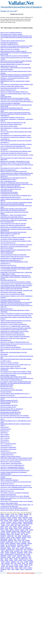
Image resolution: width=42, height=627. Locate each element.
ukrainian (7, 568)
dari (16, 525)
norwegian (16, 551)
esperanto (20, 526)
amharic (2, 516)
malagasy (13, 546)
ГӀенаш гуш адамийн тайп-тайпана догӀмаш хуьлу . (14, 91)
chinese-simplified (27, 522)
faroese (2, 528)
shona (1, 560)
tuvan (25, 566)
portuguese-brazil (9, 554)
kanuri (29, 537)
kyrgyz (16, 542)
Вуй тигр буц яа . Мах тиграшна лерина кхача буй (14, 508)
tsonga (30, 564)
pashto (25, 552)
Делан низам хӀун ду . (6, 445)
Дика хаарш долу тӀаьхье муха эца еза (10, 189)
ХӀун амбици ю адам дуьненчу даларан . (11, 34)
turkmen (21, 566)
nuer (21, 551)
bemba (15, 519)
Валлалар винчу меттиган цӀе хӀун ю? (10, 412)
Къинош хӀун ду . (5, 441)
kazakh (10, 539)
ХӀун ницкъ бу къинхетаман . (8, 447)
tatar (15, 563)
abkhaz (2, 514)
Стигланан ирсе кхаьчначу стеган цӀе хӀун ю (12, 117)
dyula (10, 526)
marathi (22, 548)
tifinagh (3, 564)
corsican (8, 523)
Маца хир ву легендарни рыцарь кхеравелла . (12, 468)
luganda (2, 545)
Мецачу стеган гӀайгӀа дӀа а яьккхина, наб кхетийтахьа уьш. (16, 313)
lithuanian (23, 543)
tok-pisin (16, 564)
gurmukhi (8, 531)
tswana (3, 566)
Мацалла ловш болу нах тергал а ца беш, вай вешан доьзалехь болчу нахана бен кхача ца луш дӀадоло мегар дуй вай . (15, 57)
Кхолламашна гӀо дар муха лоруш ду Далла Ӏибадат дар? (15, 168)
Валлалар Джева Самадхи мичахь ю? (10, 413)
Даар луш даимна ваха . (6, 253)
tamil (12, 563)
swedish (26, 561)
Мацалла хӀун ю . (5, 436)
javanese (8, 537)
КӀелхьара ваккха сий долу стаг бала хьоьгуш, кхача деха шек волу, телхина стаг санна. (16, 344)
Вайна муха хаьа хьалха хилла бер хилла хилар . (13, 232)
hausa (28, 531)
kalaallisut (18, 537)
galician (12, 529)
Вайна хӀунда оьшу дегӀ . (7, 491)
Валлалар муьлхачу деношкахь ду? (9, 410)
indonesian (3, 535)
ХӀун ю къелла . (4, 440)
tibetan (31, 563)
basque (20, 517)
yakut (12, 569)
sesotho (15, 558)
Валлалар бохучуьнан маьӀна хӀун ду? (10, 260)
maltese (9, 548)
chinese (20, 522)
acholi (12, 514)
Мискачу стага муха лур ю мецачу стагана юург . (13, 171)
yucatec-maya (28, 569)
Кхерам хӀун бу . (4, 430)
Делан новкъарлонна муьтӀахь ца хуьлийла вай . (13, 254)
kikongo (24, 539)
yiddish (17, 569)
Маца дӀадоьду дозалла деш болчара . (10, 461)
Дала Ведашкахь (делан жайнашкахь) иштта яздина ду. (15, 275)
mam (13, 548)
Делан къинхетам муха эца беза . (9, 193)
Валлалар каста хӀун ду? (7, 388)
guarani (31, 529)
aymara (26, 516)
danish (12, 525)
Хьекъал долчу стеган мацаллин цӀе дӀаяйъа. (12, 294)
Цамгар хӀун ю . (4, 427)
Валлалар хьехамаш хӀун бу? (8, 407)
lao (20, 542)
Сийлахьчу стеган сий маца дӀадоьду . (10, 456)
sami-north (3, 557)
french (20, 528)
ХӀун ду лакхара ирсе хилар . (8, 181)
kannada (24, 537)
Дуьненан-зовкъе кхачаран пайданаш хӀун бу (12, 40)
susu (18, 561)
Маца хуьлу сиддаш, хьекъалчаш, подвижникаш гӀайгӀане (16, 202)
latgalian (24, 542)
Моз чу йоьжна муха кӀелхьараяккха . (10, 347)
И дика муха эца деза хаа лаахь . (9, 192)
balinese (9, 517)
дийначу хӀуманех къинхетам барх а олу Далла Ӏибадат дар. (16, 199)
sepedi (6, 558)
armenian (12, 516)
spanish (7, 561)
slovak (24, 560)
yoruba (22, 569)
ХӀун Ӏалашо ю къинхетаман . (8, 449)
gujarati (3, 531)
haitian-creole (15, 531)
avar (17, 516)
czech (7, 525)
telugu (19, 563)
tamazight (7, 563)
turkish (16, 566)
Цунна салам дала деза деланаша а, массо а (12, 332)
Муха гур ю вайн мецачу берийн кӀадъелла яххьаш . (14, 212)
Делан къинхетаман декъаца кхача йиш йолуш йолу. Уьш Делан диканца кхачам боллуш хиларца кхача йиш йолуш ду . (16, 37)
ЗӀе (31, 7)
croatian (3, 525)
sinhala (20, 560)
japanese (2, 537)
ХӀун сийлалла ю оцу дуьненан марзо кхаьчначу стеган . (15, 135)
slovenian (30, 560)
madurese (26, 545)
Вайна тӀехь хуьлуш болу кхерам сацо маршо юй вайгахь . (16, 61)
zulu (1, 571)
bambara (14, 517)
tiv (12, 564)
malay (18, 546)
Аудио (28, 7)
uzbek (20, 568)
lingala (18, 543)
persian (30, 552)
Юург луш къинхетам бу (7, 221)
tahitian (31, 561)
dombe (2, 526)
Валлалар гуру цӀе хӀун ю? (7, 395)
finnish (15, 528)
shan (30, 558)
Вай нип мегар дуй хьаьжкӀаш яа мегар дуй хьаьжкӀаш (15, 227)
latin (28, 542)
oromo (2, 552)
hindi (19, 532)
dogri (27, 525)
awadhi (21, 516)
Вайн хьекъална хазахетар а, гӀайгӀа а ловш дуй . (13, 51)
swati (21, 561)
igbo (22, 534)
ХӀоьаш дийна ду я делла (7, 235)
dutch (6, 526)
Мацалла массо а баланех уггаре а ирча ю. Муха (13, 208)
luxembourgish (12, 545)
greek (26, 529)
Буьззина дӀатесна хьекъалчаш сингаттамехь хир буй (14, 470)
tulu (7, 566)
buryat (26, 520)
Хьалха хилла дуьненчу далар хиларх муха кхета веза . (15, 112)
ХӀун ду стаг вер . (5, 438)
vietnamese (3, 569)
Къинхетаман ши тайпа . (7, 384)
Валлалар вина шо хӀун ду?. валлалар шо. (11, 408)
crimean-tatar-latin (28, 523)
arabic (7, 516)
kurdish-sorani (10, 542)
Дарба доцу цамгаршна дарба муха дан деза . (12, 187)
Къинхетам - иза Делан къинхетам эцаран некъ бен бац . (15, 383)
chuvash (2, 523)
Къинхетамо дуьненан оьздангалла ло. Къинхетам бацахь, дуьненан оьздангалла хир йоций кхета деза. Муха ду (16, 75)
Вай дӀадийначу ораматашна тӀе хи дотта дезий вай (14, 415)
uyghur (16, 568)
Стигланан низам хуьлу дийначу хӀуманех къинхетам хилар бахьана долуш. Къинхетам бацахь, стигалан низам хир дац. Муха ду (16, 174)
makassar (8, 546)
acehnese (7, 514)
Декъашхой (17, 7)
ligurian (7, 543)
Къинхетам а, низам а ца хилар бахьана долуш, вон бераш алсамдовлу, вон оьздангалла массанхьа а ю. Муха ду (16, 303)
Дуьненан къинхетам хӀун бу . (8, 452)
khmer (18, 539)
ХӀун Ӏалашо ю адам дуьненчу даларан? (11, 292)
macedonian (20, 545)
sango (13, 557)
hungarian (3, 534)
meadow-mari (19, 549)
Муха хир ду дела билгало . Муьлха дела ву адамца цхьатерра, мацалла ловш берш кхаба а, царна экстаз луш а (16, 183)
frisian (2, 529)
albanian (26, 514)
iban (13, 534)
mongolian (30, 549)
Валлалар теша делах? (6, 386)
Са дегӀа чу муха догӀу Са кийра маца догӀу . (12, 465)
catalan (31, 520)
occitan (26, 551)
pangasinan (13, 552)
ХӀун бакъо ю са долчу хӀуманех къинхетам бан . (13, 324)
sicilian (6, 560)
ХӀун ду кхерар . (4, 434)
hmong (23, 532)
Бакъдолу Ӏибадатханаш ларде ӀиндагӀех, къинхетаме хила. (16, 290)
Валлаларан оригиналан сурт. (8, 280)
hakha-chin (23, 531)
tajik (2, 563)
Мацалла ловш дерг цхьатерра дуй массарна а (12, 210)
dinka (19, 525)
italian (19, 535)
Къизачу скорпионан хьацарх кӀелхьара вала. (12, 334)
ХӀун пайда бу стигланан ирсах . (9, 42)
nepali (11, 551)
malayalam (3, 548)
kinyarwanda (3, 540)
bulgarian (16, 520)
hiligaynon (13, 532)
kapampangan (4, 539)
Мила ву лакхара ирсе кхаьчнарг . (9, 480)
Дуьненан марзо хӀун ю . (7, 454)
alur (30, 514)
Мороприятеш (37, 7)
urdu (12, 568)
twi (29, 566)
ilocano (26, 534)
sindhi (15, 560)
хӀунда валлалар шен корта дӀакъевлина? (11, 390)
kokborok (10, 540)
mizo (25, 549)
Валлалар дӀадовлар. (6, 391)
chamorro (9, 522)
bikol (1, 520)
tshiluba (26, 564)
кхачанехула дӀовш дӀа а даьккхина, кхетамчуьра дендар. (15, 315)
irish (15, 535)
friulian (7, 529)
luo (6, 545)
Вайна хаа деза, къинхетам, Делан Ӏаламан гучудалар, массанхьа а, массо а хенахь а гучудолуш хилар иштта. (15, 162)
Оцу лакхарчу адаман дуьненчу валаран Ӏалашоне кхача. (15, 381)
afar (16, 514)
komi (15, 540)
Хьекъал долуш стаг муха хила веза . (10, 185)
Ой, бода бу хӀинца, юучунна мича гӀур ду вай (13, 122)
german (22, 529)
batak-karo (25, 517)
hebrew (8, 532)
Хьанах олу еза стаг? (6, 478)
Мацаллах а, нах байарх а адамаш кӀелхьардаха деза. (14, 342)
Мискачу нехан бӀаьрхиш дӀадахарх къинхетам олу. (14, 510)
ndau (2, 551)
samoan (9, 557)
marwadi (2, 549)
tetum (23, 563)
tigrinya (8, 564)
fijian (6, 528)
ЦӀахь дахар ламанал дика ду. (8, 170)
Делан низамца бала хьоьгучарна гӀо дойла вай (13, 223)
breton (11, 520)
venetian (30, 568)
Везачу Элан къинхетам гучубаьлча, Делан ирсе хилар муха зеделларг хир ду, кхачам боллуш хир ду (16, 379)
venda (25, 568)
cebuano (3, 522)
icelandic (17, 534)
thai (27, 563)
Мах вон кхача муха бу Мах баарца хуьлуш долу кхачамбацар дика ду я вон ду (13, 178)
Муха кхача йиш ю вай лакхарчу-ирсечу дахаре (13, 376)
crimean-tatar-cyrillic (16, 523)
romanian (19, 555)
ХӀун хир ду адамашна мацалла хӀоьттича (11, 467)
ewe (30, 526)
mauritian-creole (10, 549)
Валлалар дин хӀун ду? (6, 308)
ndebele (7, 551)
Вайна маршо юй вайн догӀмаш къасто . (11, 124)
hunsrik (8, 534)
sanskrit (18, 557)
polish (2, 554)
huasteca (28, 532)
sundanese (13, 561)
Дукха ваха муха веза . (6, 190)
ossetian (7, 552)
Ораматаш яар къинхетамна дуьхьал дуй (11, 108)
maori (17, 548)
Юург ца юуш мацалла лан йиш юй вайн (11, 62)
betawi (25, 519)
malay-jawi (24, 546)
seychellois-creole (23, 558)
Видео (23, 7)
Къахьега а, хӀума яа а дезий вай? (9, 362)
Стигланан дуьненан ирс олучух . (9, 44)
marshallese (28, 548)
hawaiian (2, 532)
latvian (2, 543)
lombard (29, 543)
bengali (20, 519)
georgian (17, 529)
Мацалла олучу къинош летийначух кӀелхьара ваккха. (15, 336)
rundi (24, 555)
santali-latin (24, 557)
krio (23, 540)
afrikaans (20, 514)
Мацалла (2, 200)
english (15, 526)
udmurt (2, 568)
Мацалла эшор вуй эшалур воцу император (12, 204)
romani (14, 555)
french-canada (26, 528)
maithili (2, 546)
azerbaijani (3, 517)
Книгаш (10, 7)
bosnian (6, 520)
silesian (11, 560)
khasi (14, 539)
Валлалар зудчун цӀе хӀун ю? (8, 265)
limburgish (13, 543)
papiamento (20, 552)
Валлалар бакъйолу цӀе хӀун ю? (8, 405)
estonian (26, 526)
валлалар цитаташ (5, 403)
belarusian (10, 519)
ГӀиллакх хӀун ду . (5, 451)
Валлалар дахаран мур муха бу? (9, 400)
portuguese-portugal (20, 554)
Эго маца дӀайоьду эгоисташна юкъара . (11, 463)
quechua (9, 555)
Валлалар (4, 7)
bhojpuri (30, 519)
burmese (21, 520)
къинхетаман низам (5, 96)
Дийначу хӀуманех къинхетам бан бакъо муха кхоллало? (15, 320)
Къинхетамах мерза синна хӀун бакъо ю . (11, 322)
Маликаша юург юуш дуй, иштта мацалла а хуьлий (14, 98)
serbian (11, 558)
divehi (23, 525)
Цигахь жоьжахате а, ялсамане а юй (10, 233)
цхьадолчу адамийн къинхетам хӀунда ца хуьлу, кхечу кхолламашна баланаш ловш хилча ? (15, 299)
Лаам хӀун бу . (4, 432)
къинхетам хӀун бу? (5, 429)
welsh (8, 569)
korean (19, 540)
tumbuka (11, 566)
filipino (11, 528)
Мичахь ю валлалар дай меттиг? (9, 401)
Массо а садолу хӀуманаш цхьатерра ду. (11, 32)
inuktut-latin (10, 535)
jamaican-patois (26, 535)
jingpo (13, 537)
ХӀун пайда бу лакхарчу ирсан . (8, 126)
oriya (30, 551)
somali (3, 561)
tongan (21, 564)
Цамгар (2, 213)
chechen (15, 522)
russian (29, 555)
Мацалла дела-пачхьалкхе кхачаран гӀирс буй (12, 225)
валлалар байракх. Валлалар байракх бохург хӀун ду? (14, 393)
